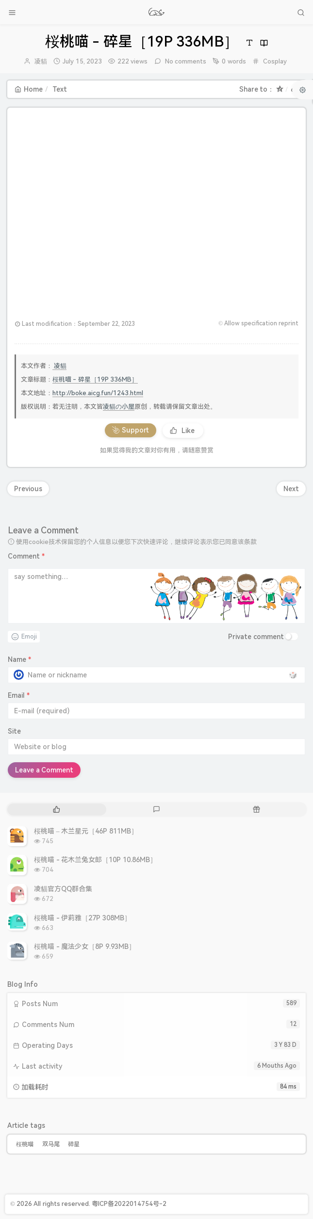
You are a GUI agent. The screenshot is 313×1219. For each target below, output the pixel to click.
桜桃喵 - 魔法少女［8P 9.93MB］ (84, 946)
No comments (185, 61)
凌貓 (40, 61)
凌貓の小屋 (118, 406)
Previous (28, 489)
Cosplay (275, 61)
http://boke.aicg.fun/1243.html (97, 393)
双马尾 (51, 1144)
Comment (26, 556)
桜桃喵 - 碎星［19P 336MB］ (95, 379)
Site (14, 731)
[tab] (56, 809)
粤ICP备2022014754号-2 (129, 1203)
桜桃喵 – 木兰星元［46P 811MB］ (86, 831)
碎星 (74, 1144)
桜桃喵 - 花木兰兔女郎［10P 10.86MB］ (95, 860)
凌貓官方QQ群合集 (63, 889)
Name (19, 659)
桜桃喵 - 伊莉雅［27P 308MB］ (82, 918)
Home (29, 89)
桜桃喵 (24, 1144)
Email (19, 695)
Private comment (256, 637)
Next (291, 489)
